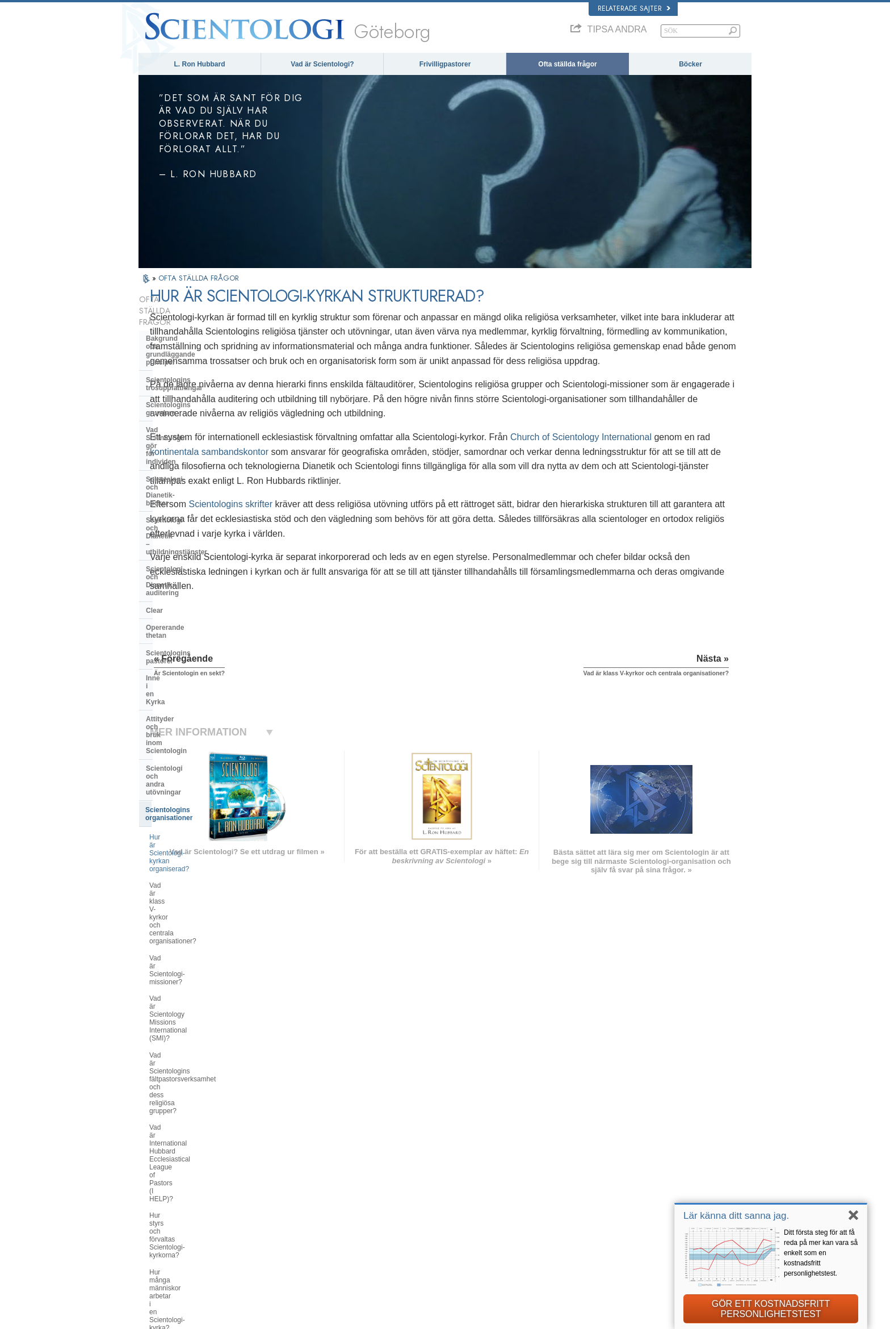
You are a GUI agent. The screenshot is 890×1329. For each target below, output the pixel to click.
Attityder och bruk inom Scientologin (184, 533)
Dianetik (594, 1138)
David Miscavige (606, 1171)
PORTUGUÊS (289, 1212)
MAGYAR (283, 1135)
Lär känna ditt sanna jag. (736, 1215)
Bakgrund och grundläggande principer (194, 320)
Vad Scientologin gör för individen (201, 375)
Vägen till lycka (604, 1225)
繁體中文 (156, 1214)
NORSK (281, 1146)
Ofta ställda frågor (567, 64)
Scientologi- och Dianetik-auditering (187, 439)
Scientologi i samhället (183, 1025)
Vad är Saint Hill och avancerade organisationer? (198, 867)
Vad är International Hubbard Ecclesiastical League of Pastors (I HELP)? (201, 723)
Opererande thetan (176, 478)
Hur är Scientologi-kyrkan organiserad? (187, 596)
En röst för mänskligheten (454, 1149)
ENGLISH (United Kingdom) (183, 1146)
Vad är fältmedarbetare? (185, 797)
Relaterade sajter (634, 8)
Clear (154, 461)
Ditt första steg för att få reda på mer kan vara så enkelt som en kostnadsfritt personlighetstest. (821, 1252)
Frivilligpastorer (445, 64)
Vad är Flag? (168, 912)
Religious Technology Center (193, 965)
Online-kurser (437, 1192)
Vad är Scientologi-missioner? (194, 641)
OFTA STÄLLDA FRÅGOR (198, 278)
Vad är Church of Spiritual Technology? (187, 986)
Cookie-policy (620, 1317)
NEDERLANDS (165, 1225)
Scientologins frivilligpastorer (622, 1192)
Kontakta (431, 1214)
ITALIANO (284, 1201)
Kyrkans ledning (172, 948)
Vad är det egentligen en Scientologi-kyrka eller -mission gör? (196, 838)
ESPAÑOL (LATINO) (298, 1168)
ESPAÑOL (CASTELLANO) (308, 1179)
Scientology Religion (611, 1159)
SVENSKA (285, 1157)
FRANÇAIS (160, 1168)
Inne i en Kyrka (170, 512)
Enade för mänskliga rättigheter (626, 1247)
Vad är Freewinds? (177, 929)
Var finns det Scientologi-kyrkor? (198, 813)
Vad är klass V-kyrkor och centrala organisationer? (200, 620)
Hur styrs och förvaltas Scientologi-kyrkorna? (201, 751)
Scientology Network (611, 1149)
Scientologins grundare (184, 358)
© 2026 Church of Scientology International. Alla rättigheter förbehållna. (236, 1317)
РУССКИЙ (159, 1203)
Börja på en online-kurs (615, 1181)
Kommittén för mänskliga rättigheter (632, 1269)
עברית (154, 1180)
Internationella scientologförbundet (631, 1203)
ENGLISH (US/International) (183, 1135)
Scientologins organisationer (192, 572)
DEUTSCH (159, 1236)
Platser (428, 1225)
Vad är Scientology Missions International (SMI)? (191, 662)
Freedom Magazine (610, 1214)
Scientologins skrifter (355, 533)
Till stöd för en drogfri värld (620, 1236)
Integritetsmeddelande (565, 1317)
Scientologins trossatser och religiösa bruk (477, 1138)
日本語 (153, 1192)
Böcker (690, 64)
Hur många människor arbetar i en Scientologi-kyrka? (201, 776)
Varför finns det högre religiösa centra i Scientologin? (195, 892)
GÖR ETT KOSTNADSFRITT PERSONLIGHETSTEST (771, 1309)
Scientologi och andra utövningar (200, 555)
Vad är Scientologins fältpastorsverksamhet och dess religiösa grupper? (197, 691)
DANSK (155, 1157)
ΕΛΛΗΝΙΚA (286, 1190)
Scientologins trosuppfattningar (197, 341)
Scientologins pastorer (183, 495)
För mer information (446, 1203)
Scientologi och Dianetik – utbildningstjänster (188, 414)
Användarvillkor (665, 1317)
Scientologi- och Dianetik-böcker (199, 393)
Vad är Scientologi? (322, 64)
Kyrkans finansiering (179, 1008)
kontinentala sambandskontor (446, 466)
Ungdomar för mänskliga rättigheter (632, 1258)
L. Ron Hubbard (199, 64)
